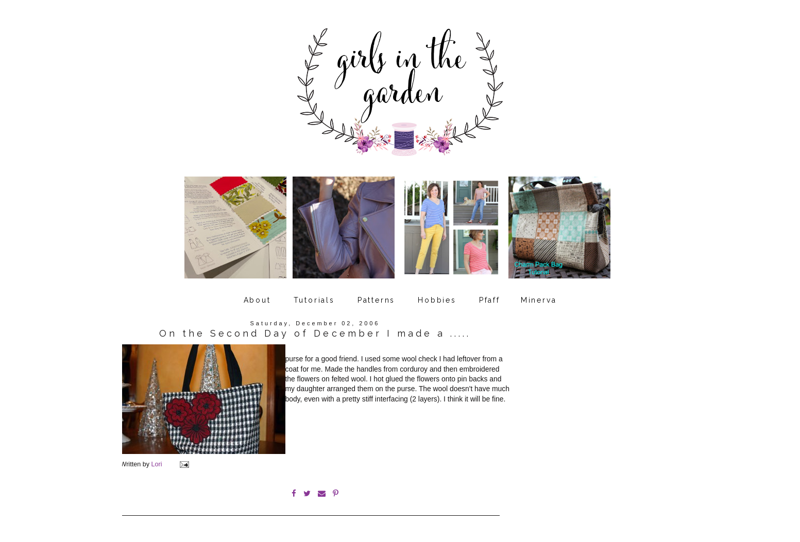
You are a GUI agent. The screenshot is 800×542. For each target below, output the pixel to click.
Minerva (539, 300)
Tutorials (314, 300)
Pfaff (489, 300)
